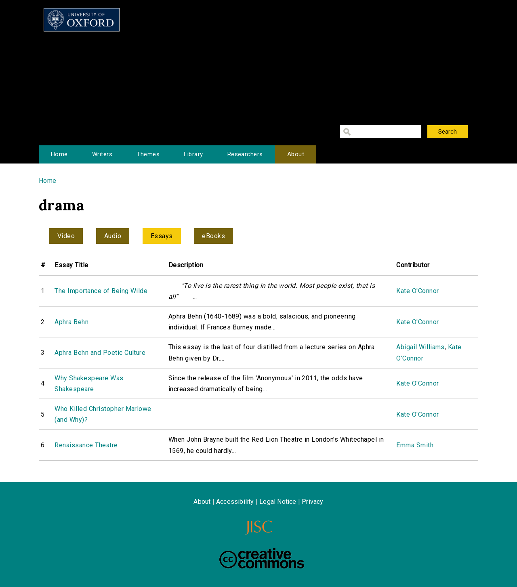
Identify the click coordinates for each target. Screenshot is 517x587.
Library (193, 154)
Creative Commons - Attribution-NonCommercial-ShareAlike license (261, 558)
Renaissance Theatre (86, 445)
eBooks (213, 236)
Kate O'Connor (417, 291)
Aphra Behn (71, 322)
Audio (112, 236)
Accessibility (235, 501)
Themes (148, 154)
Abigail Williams (420, 347)
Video (66, 236)
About (295, 154)
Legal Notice (277, 501)
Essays (162, 236)
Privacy (312, 501)
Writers (102, 154)
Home (59, 154)
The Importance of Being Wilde (101, 291)
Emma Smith (414, 445)
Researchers (245, 154)
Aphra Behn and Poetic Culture (100, 352)
